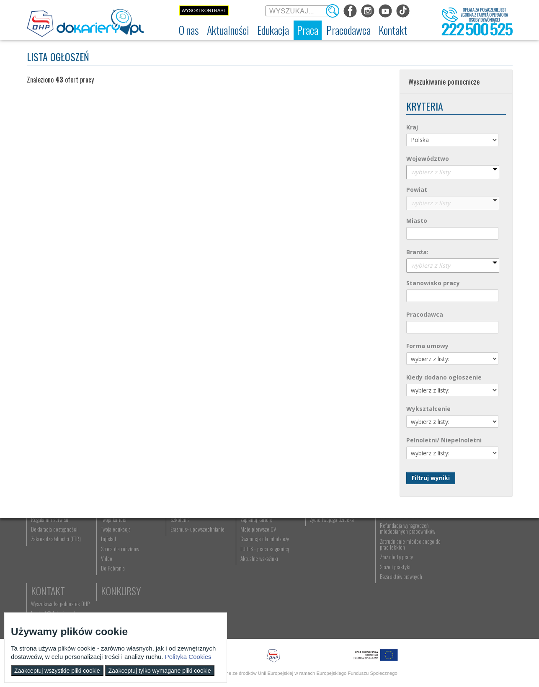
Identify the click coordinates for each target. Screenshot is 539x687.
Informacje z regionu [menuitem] (121, 546)
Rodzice (323, 533)
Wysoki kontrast (203, 10)
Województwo (427, 159)
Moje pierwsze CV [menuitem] (256, 575)
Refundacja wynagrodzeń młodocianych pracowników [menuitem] (404, 575)
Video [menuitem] (106, 605)
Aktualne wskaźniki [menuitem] (257, 605)
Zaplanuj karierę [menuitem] (255, 566)
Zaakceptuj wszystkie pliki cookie (57, 670)
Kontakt (463, 533)
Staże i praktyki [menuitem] (392, 613)
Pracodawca (424, 314)
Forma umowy (427, 346)
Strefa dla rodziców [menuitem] (120, 595)
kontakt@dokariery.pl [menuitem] (468, 556)
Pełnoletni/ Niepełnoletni (444, 440)
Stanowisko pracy (433, 283)
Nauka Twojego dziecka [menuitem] (330, 546)
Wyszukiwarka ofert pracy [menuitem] (264, 546)
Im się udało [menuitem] (112, 556)
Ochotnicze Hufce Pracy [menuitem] (55, 556)
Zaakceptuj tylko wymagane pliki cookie (159, 670)
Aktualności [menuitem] (388, 546)
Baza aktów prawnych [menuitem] (398, 623)
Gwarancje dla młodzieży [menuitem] (263, 585)
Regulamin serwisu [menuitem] (50, 566)
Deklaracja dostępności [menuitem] (54, 575)
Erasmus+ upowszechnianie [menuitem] (197, 575)
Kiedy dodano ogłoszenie (444, 377)
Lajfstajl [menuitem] (108, 585)
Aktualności (126, 533)
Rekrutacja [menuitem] (180, 546)
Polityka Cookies (188, 656)
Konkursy (466, 580)
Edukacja (188, 533)
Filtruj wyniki (431, 478)
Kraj (412, 127)
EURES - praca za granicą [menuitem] (263, 595)
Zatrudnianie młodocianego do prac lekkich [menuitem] (404, 591)
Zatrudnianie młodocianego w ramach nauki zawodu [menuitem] (406, 559)
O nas (42, 533)
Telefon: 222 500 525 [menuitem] (469, 566)
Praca (251, 533)
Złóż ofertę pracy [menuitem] (393, 603)
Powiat (416, 190)
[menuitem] (188, 30)
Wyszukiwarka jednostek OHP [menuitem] (475, 546)
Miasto (416, 221)
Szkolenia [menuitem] (179, 566)
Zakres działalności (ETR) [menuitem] (56, 585)
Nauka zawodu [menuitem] (184, 556)
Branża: (417, 252)
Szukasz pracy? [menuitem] (254, 556)
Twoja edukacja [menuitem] (115, 575)
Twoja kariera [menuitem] (113, 566)
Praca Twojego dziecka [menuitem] (330, 556)
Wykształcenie (428, 409)
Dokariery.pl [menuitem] (43, 546)
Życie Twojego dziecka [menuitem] (330, 566)
